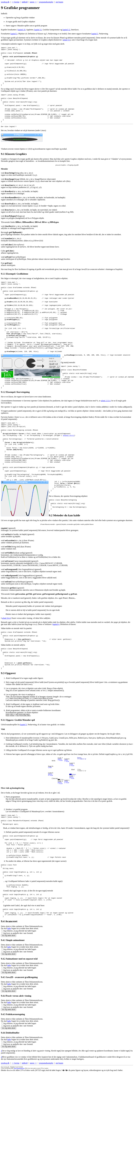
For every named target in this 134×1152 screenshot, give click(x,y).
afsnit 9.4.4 (6, 669)
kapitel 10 (21, 30)
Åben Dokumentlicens (19, 1139)
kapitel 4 (56, 675)
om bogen (59, 2)
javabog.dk (5, 2)
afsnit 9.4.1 (68, 472)
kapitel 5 (94, 34)
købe (9, 999)
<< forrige (15, 2)
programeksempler (46, 2)
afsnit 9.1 (66, 40)
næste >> (33, 2)
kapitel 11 (38, 30)
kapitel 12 (66, 30)
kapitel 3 (13, 34)
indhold (25, 2)
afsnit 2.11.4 (105, 435)
